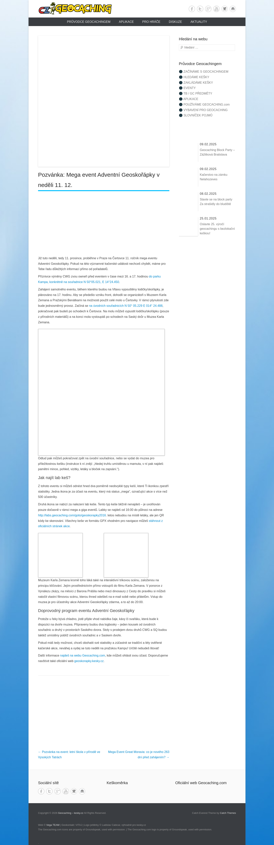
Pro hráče (151, 21)
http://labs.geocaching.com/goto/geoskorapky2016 (72, 515)
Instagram (224, 9)
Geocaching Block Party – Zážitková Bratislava (217, 152)
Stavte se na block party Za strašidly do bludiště (216, 202)
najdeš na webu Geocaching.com (82, 655)
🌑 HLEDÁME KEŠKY (194, 77)
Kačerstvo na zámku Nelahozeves (213, 177)
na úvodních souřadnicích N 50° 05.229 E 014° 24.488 (125, 305)
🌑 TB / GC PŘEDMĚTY (195, 93)
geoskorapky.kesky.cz (89, 661)
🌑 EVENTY (187, 88)
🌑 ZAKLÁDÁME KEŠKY (196, 82)
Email (233, 9)
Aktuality (198, 21)
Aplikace (126, 21)
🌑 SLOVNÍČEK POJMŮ (195, 115)
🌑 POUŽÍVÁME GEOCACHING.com (204, 104)
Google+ (208, 9)
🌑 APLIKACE (188, 99)
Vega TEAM (52, 825)
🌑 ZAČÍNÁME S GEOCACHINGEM (203, 71)
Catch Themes (228, 813)
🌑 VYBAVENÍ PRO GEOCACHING (203, 110)
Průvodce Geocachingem (88, 21)
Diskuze (175, 21)
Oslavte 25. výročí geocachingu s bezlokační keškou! (217, 229)
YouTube (216, 9)
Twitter (200, 9)
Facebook (192, 9)
